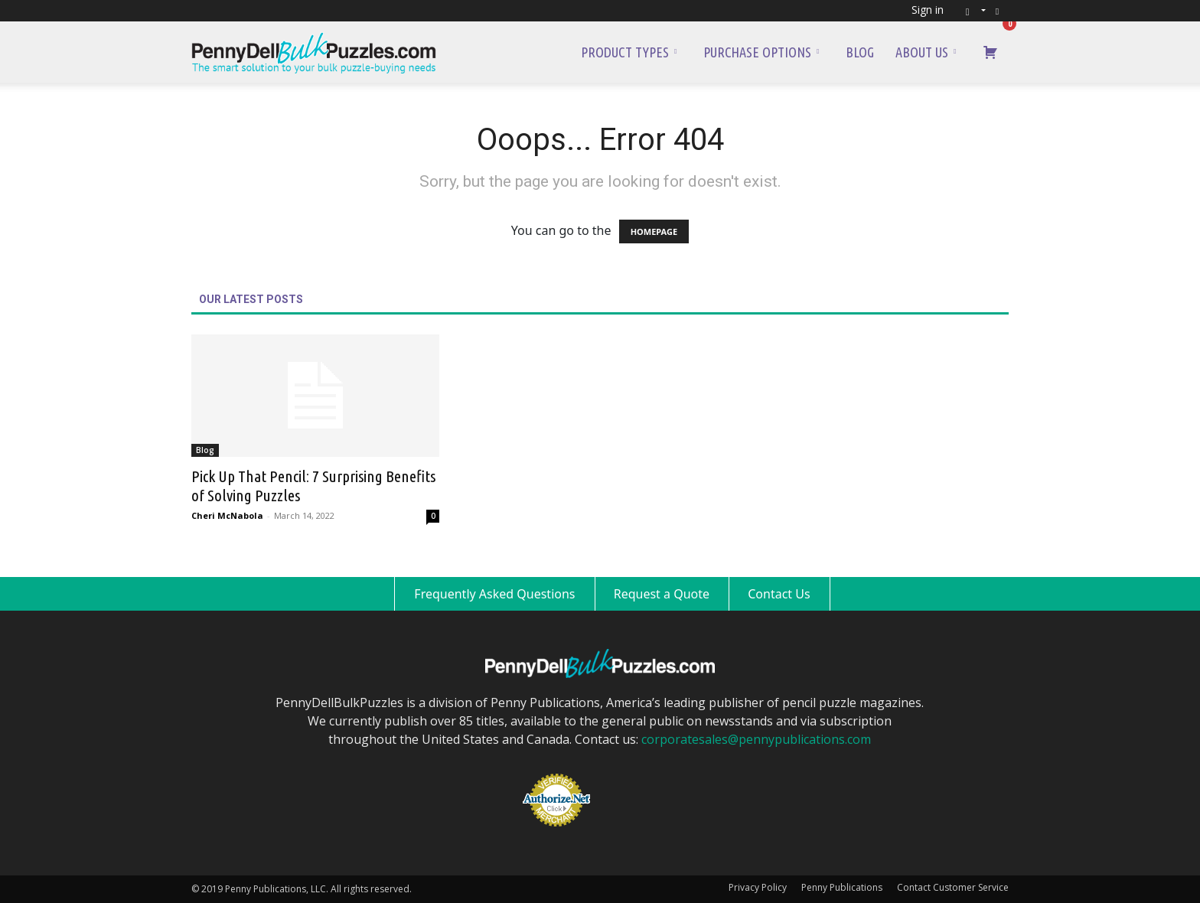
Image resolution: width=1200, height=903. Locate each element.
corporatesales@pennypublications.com (756, 739)
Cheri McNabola (227, 515)
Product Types (629, 52)
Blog (860, 52)
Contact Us (779, 593)
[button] (971, 10)
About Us (925, 52)
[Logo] (313, 52)
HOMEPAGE (654, 231)
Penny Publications (841, 887)
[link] (640, 774)
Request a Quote (661, 593)
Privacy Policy (758, 887)
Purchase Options (761, 52)
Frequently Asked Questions (494, 593)
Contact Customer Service (953, 887)
